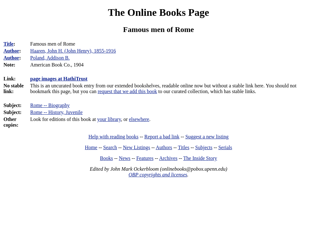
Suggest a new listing (207, 136)
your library (109, 119)
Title (8, 44)
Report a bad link (161, 136)
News (124, 158)
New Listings (136, 147)
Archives (168, 158)
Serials (225, 147)
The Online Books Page (158, 12)
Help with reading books (113, 136)
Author (11, 51)
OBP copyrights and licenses (157, 174)
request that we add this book (127, 91)
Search (110, 147)
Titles (183, 147)
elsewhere (139, 119)
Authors (164, 147)
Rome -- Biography (49, 105)
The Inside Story (200, 158)
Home (91, 147)
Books (106, 158)
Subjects (203, 147)
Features (144, 158)
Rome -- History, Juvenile (56, 112)
